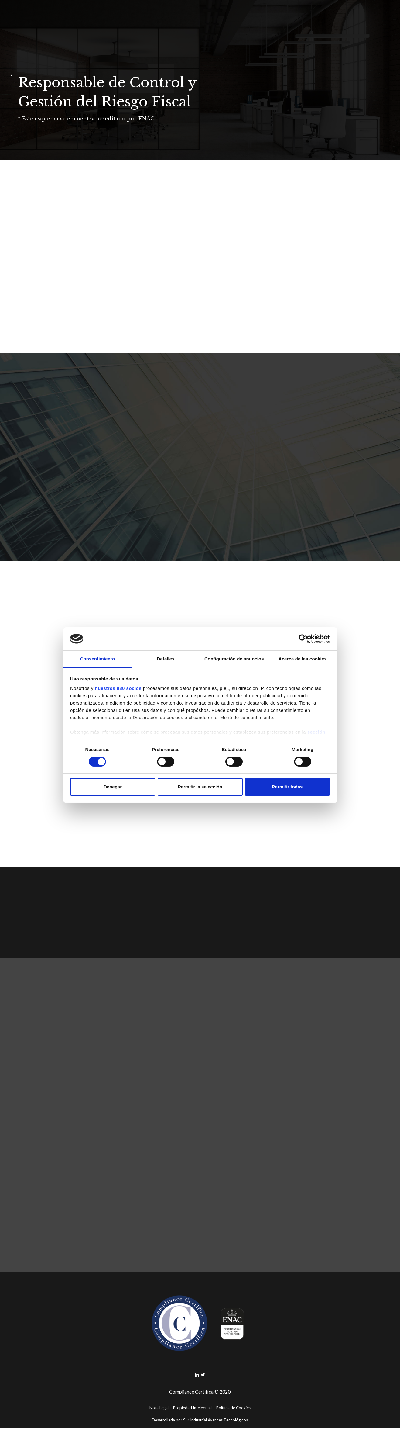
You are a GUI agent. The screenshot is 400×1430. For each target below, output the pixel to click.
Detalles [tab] (165, 658)
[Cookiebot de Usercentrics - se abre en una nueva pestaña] (303, 638)
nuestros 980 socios (118, 688)
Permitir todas (287, 786)
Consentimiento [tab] (97, 658)
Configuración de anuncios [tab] (234, 658)
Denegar (113, 786)
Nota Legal (159, 1409)
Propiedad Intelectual (192, 1409)
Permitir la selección (200, 786)
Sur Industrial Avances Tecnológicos (215, 1421)
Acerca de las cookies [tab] (303, 658)
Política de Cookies (233, 1409)
